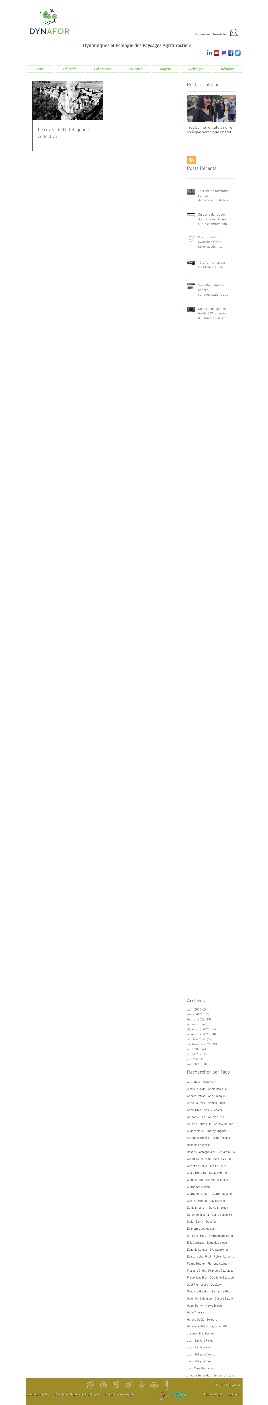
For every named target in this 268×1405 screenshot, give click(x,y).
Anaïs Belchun (217, 1089)
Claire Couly (218, 1166)
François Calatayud (220, 1271)
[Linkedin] (209, 53)
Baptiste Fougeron (199, 1145)
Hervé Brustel (214, 1306)
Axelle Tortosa (221, 1138)
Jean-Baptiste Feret (200, 1341)
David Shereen (218, 1208)
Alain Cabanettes (204, 1082)
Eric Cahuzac (195, 1243)
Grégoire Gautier (198, 1292)
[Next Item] (229, 108)
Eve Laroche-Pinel (199, 1257)
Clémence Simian (198, 1187)
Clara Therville (196, 1173)
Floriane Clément (218, 1264)
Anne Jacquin (217, 1096)
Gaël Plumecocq (197, 1285)
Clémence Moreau (218, 1180)
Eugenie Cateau (217, 1243)
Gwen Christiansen (199, 1299)
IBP (225, 1326)
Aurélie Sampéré (198, 1138)
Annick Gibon (216, 1103)
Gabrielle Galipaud (222, 1278)
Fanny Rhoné (196, 1264)
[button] (69, 69)
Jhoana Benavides (199, 1376)
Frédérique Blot (197, 1278)
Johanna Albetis (224, 1376)
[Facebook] (230, 53)
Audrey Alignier (216, 1131)
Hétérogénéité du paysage (204, 1326)
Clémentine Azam (198, 1194)
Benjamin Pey (226, 1152)
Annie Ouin (194, 1110)
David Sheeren (196, 1208)
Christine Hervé (197, 1166)
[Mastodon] (223, 53)
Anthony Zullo (196, 1117)
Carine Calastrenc (199, 1159)
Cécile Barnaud (197, 1201)
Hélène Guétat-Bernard (202, 1320)
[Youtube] (216, 53)
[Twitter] (238, 53)
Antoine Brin (216, 1117)
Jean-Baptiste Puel (199, 1347)
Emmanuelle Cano (221, 1236)
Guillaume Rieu (221, 1292)
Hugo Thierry (195, 1313)
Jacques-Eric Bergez (200, 1334)
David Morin (217, 1201)
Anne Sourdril (196, 1103)
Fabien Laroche (224, 1257)
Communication (223, 1194)
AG (189, 1082)
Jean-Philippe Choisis (201, 1355)
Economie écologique (201, 1229)
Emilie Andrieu (196, 1236)
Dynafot (211, 1222)
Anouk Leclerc (213, 1110)
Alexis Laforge (196, 1089)
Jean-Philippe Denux (200, 1361)
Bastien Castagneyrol (201, 1152)
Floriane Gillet (196, 1271)
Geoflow (216, 1285)
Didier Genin (195, 1222)
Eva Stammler (219, 1250)
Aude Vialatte (195, 1131)
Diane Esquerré (222, 1215)
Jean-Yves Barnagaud (201, 1369)
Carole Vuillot (222, 1159)
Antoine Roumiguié (199, 1124)
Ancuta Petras (196, 1096)
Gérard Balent (224, 1299)
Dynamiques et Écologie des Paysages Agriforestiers (137, 45)
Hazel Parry (195, 1306)
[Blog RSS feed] (191, 160)
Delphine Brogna (198, 1215)
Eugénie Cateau (197, 1250)
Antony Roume (223, 1124)
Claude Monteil (218, 1173)
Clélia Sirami (195, 1180)
